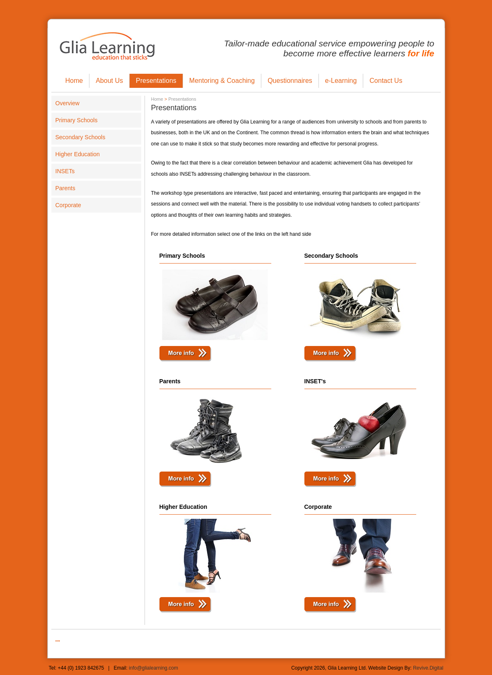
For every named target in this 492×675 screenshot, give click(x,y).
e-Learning (341, 80)
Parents (65, 188)
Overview (67, 103)
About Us (109, 80)
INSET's (315, 381)
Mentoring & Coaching (222, 80)
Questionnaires (290, 80)
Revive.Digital (428, 668)
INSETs (65, 171)
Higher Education (77, 154)
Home (74, 80)
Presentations (156, 80)
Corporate (68, 205)
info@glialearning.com (153, 668)
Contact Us (385, 80)
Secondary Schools (80, 137)
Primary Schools (76, 120)
